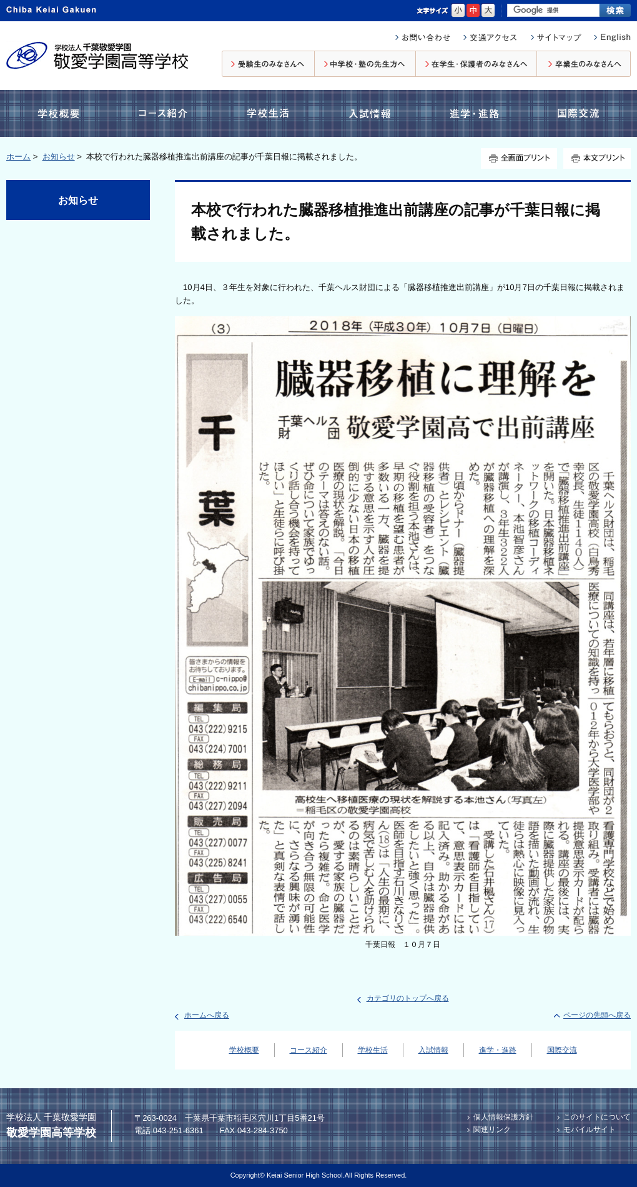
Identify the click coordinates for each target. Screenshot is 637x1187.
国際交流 (577, 113)
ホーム (18, 156)
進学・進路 (474, 113)
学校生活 (266, 113)
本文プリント (597, 158)
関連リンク (492, 1129)
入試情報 (372, 113)
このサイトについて (597, 1117)
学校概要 (61, 113)
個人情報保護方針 (503, 1117)
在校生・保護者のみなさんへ (476, 64)
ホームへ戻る (206, 1015)
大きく (488, 10)
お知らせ (58, 156)
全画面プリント (519, 158)
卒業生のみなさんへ (584, 64)
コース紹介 (165, 113)
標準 (473, 10)
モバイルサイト (589, 1129)
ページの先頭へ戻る (597, 1015)
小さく (458, 10)
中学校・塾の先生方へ (365, 64)
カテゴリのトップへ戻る (408, 998)
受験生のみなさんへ (268, 64)
